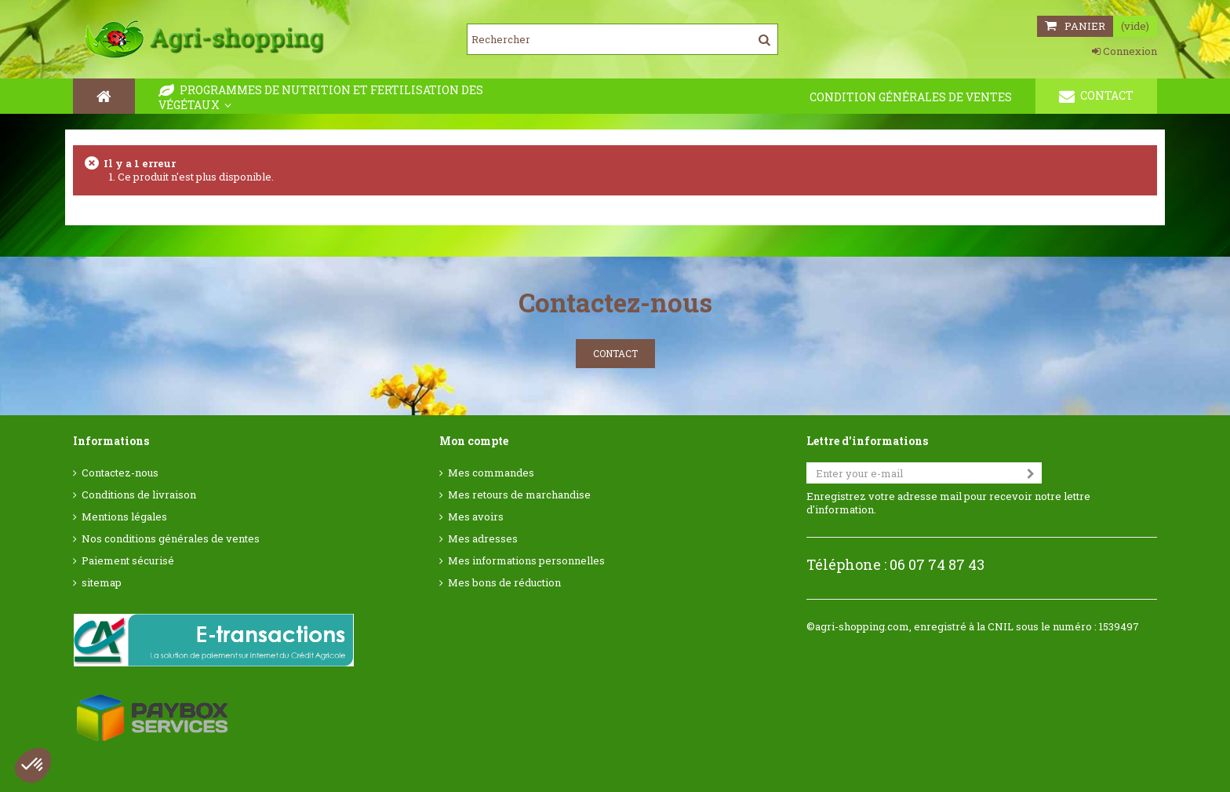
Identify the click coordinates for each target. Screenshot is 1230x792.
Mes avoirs (476, 517)
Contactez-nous (120, 473)
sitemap (102, 582)
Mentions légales (124, 517)
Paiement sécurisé (128, 561)
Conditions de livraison (139, 495)
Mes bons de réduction (504, 582)
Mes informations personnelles (526, 561)
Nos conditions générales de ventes (171, 539)
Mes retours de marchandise (519, 495)
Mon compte (473, 440)
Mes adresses (483, 539)
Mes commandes (491, 473)
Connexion (1124, 51)
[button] (33, 765)
